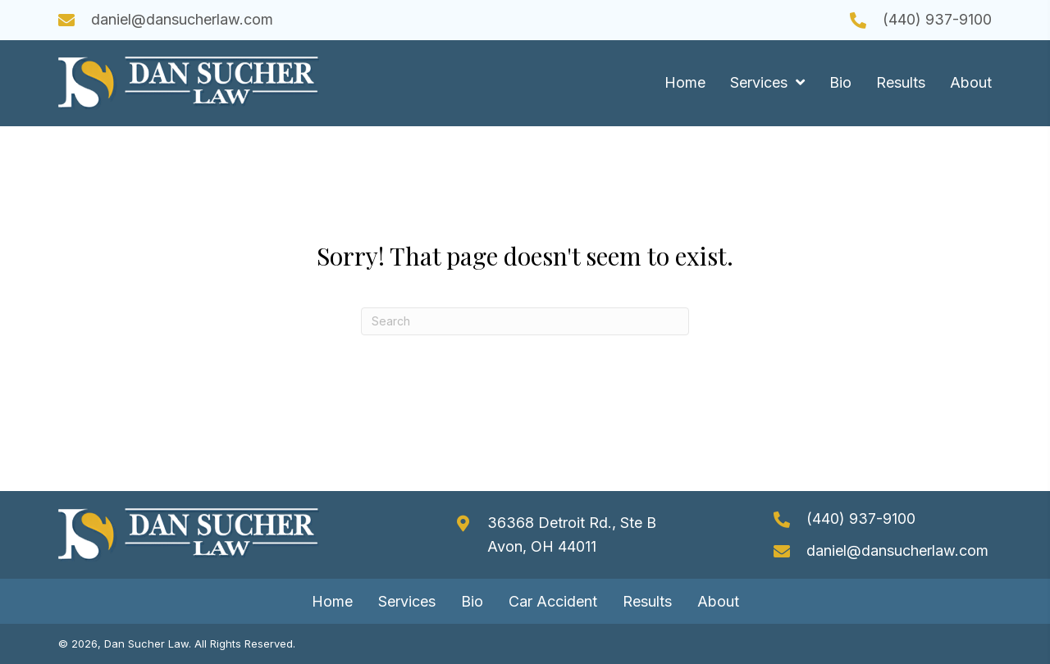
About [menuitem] (718, 601)
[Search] (525, 321)
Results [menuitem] (647, 601)
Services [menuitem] (407, 601)
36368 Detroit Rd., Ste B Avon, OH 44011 (571, 534)
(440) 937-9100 (937, 19)
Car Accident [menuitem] (553, 601)
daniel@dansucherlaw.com (182, 19)
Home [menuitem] (332, 601)
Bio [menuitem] (472, 601)
